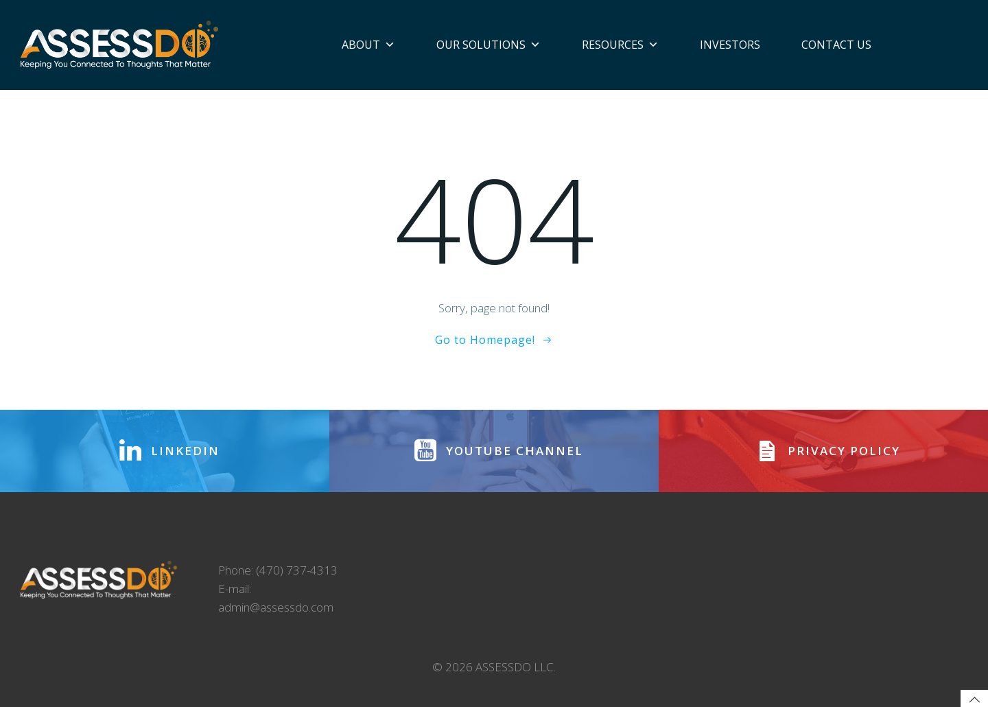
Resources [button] (620, 44)
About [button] (368, 44)
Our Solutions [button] (488, 44)
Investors (730, 44)
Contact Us (836, 44)
